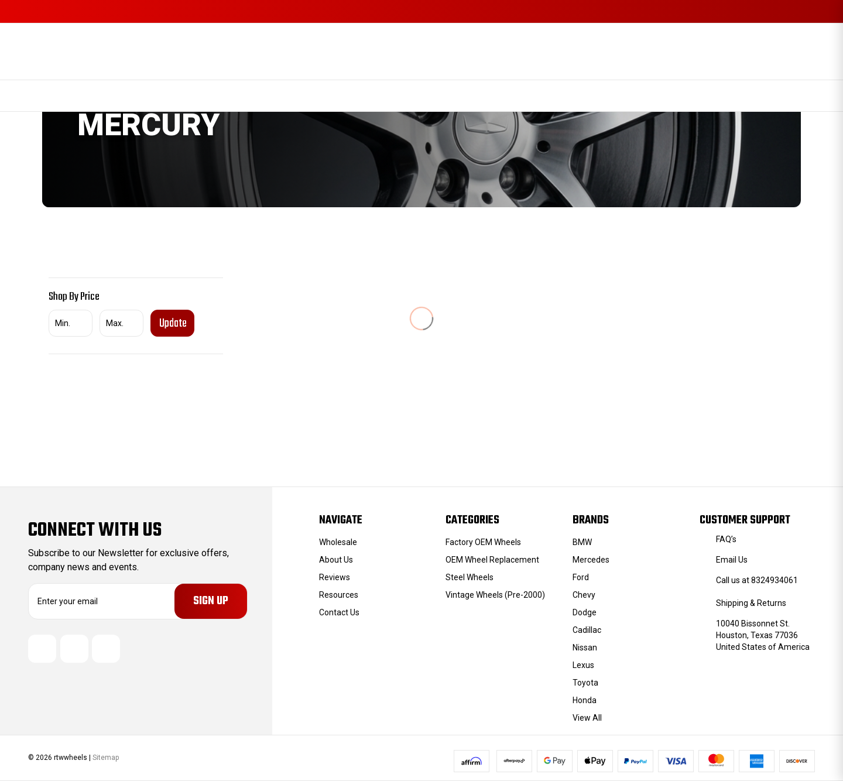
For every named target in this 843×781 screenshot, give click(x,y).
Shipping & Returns (751, 603)
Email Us (732, 559)
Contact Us (339, 612)
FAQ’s (726, 539)
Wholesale (338, 542)
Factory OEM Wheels (483, 542)
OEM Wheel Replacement (492, 559)
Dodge (585, 612)
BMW (582, 542)
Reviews (334, 577)
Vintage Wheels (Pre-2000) (495, 595)
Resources (338, 595)
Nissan (585, 647)
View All (587, 717)
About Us (336, 559)
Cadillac (587, 630)
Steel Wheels (470, 577)
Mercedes (591, 559)
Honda (585, 700)
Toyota (585, 682)
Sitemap (105, 757)
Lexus (583, 665)
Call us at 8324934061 (757, 580)
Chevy (584, 595)
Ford (581, 577)
